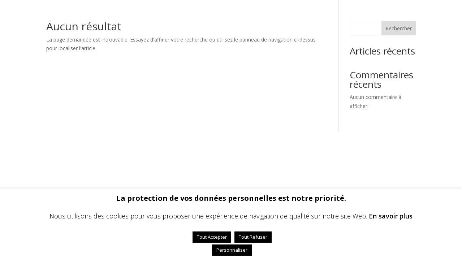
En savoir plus (391, 216)
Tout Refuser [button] (253, 237)
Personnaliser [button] (231, 250)
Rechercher (398, 28)
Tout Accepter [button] (212, 237)
